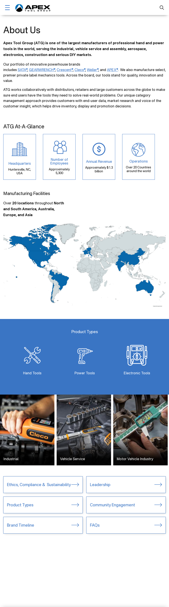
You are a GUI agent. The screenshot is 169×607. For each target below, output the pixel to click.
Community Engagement (112, 504)
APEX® (112, 70)
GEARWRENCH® (42, 70)
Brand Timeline (20, 525)
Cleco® (79, 70)
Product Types (20, 504)
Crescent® (65, 70)
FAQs (95, 525)
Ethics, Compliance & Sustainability (39, 484)
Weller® (92, 70)
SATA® (22, 70)
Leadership (100, 484)
